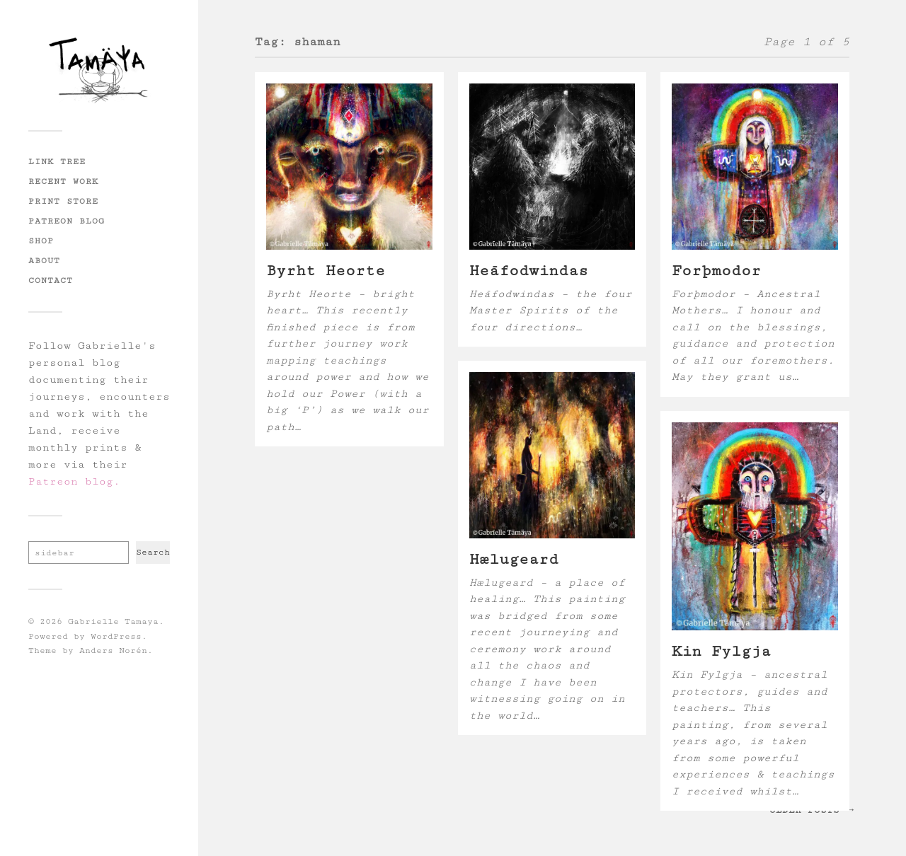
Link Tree (57, 161)
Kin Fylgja (721, 651)
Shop (41, 240)
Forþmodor (716, 270)
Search (153, 552)
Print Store (63, 201)
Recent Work (63, 181)
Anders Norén (113, 650)
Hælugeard (513, 559)
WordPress (116, 636)
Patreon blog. (74, 481)
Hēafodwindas (528, 270)
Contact (50, 280)
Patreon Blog (66, 221)
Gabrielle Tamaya (113, 621)
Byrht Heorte (325, 270)
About (44, 260)
